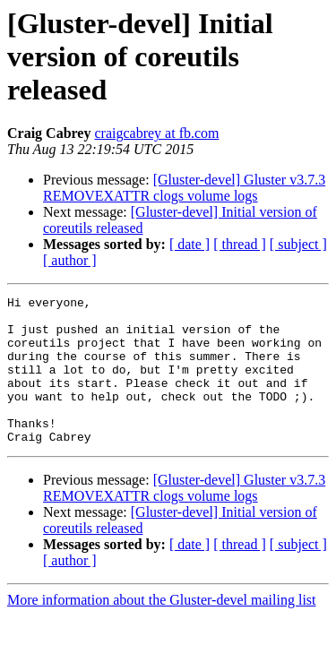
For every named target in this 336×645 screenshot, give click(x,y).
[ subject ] (298, 244)
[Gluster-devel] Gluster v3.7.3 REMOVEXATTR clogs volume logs (184, 187)
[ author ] (70, 260)
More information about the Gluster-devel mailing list (161, 629)
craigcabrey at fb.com (156, 133)
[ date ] (189, 244)
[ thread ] (239, 244)
